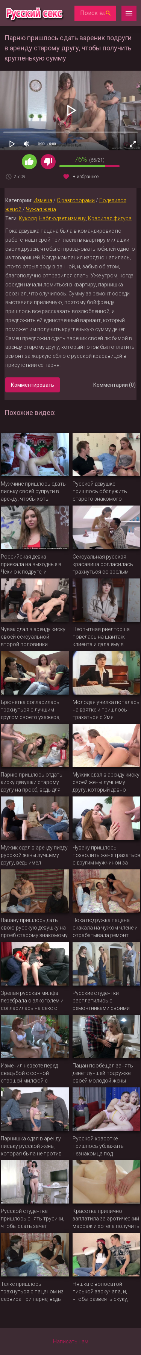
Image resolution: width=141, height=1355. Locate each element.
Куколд (27, 218)
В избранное (86, 176)
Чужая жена (41, 209)
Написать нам (70, 1341)
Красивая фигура (110, 218)
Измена (42, 200)
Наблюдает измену (62, 218)
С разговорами (76, 200)
